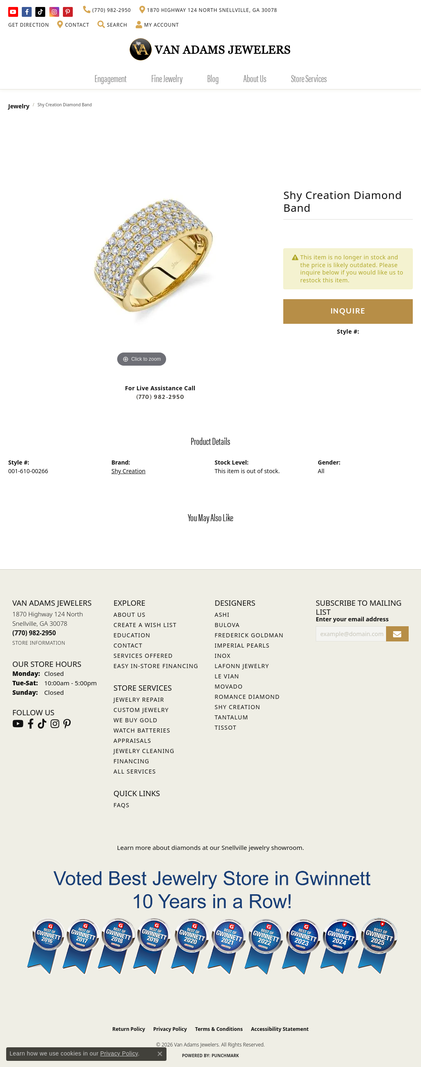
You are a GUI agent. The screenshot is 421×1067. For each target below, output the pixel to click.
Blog (213, 78)
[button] (112, 25)
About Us (254, 78)
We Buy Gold (135, 720)
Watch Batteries (141, 730)
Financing (131, 761)
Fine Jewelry (167, 78)
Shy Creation (128, 471)
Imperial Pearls (242, 645)
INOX (223, 655)
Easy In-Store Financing (155, 666)
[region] (142, 246)
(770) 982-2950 (160, 397)
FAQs (121, 805)
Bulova (227, 625)
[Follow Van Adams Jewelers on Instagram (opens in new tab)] (54, 12)
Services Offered (143, 655)
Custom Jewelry (141, 710)
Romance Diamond (247, 697)
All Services (134, 771)
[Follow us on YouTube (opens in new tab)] (13, 12)
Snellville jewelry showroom (262, 847)
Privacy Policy (170, 1029)
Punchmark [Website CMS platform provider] (225, 1055)
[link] (107, 10)
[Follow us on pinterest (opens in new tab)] (68, 12)
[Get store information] (38, 642)
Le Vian (227, 676)
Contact (128, 645)
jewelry (18, 106)
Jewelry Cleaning (143, 751)
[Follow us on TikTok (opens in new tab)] (40, 12)
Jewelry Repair (138, 699)
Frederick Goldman (249, 635)
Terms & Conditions (219, 1029)
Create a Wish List (145, 625)
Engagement (111, 78)
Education (131, 635)
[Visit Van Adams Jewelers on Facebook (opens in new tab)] (27, 12)
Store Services (309, 78)
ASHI (222, 614)
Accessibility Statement (279, 1029)
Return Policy (128, 1029)
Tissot (225, 727)
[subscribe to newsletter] (397, 633)
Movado (229, 686)
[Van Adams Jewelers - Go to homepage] (210, 49)
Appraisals (132, 740)
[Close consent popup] (159, 1053)
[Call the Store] (34, 633)
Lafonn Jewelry (242, 666)
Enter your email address (352, 619)
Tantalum (231, 717)
